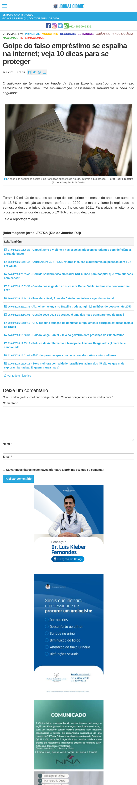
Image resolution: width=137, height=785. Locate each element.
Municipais (50, 33)
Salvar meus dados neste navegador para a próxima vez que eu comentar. (55, 469)
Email (7, 456)
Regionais (68, 33)
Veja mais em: (13, 33)
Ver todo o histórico (17, 375)
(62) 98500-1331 (80, 26)
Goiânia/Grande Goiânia (114, 33)
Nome (7, 443)
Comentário (10, 403)
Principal (32, 33)
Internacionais (33, 37)
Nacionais (11, 37)
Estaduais (86, 33)
